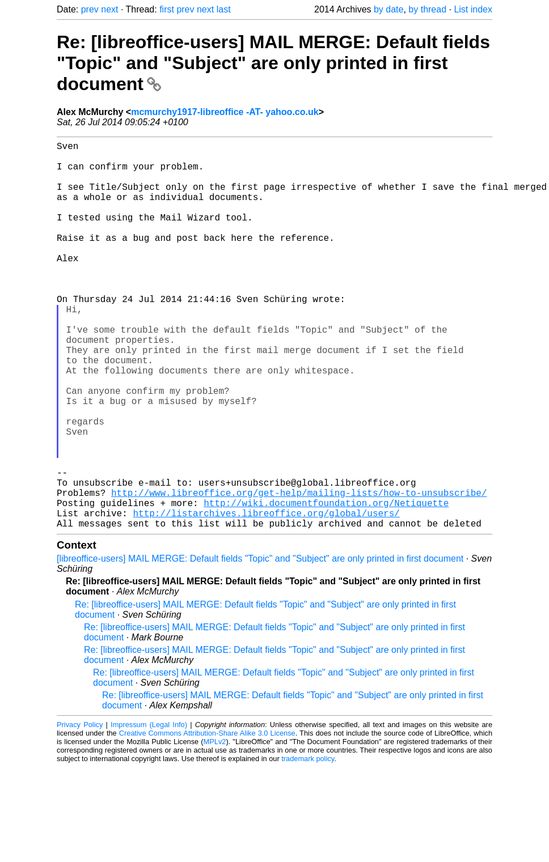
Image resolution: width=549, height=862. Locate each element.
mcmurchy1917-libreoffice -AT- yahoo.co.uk (224, 112)
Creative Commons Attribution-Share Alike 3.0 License (207, 819)
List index (473, 9)
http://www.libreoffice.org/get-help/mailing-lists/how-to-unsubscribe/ (299, 572)
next (109, 9)
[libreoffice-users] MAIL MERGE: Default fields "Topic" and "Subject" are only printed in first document (260, 644)
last (224, 9)
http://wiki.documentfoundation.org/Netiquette (326, 584)
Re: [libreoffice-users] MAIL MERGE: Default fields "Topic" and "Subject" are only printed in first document (273, 63)
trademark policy (307, 844)
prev (90, 9)
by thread (427, 9)
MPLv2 (215, 827)
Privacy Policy (80, 810)
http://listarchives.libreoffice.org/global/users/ (266, 597)
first (166, 9)
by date (388, 9)
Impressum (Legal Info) (149, 810)
